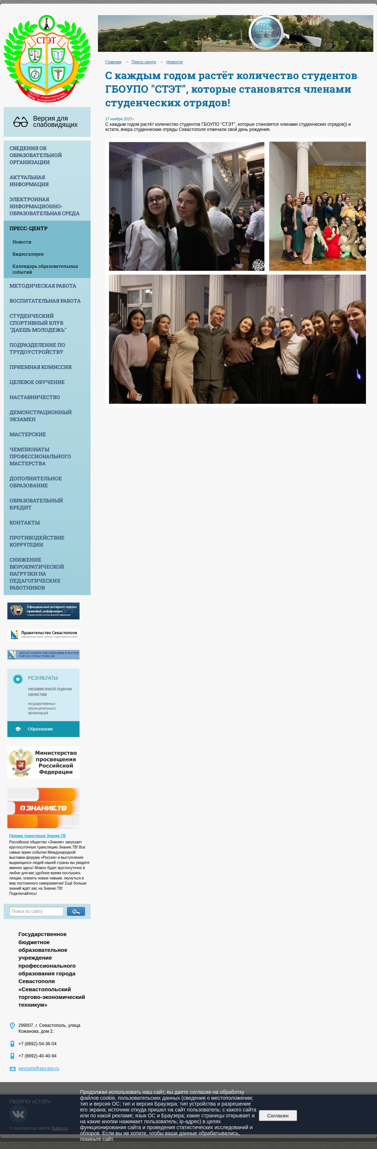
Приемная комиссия (40, 366)
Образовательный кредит (36, 504)
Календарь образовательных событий (45, 269)
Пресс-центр (28, 228)
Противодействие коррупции (37, 541)
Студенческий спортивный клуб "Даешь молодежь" (38, 322)
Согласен (277, 1115)
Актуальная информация (29, 181)
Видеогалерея (28, 254)
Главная (113, 62)
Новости (22, 242)
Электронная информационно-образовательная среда (45, 206)
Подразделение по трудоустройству (37, 348)
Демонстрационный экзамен (41, 416)
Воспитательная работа (45, 300)
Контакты (25, 522)
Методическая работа (43, 285)
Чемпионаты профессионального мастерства (40, 456)
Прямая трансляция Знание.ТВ (37, 836)
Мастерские (28, 434)
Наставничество (35, 397)
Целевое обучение (37, 381)
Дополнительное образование (36, 482)
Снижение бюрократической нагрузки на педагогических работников (37, 573)
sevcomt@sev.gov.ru (38, 1068)
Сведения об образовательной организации (36, 155)
